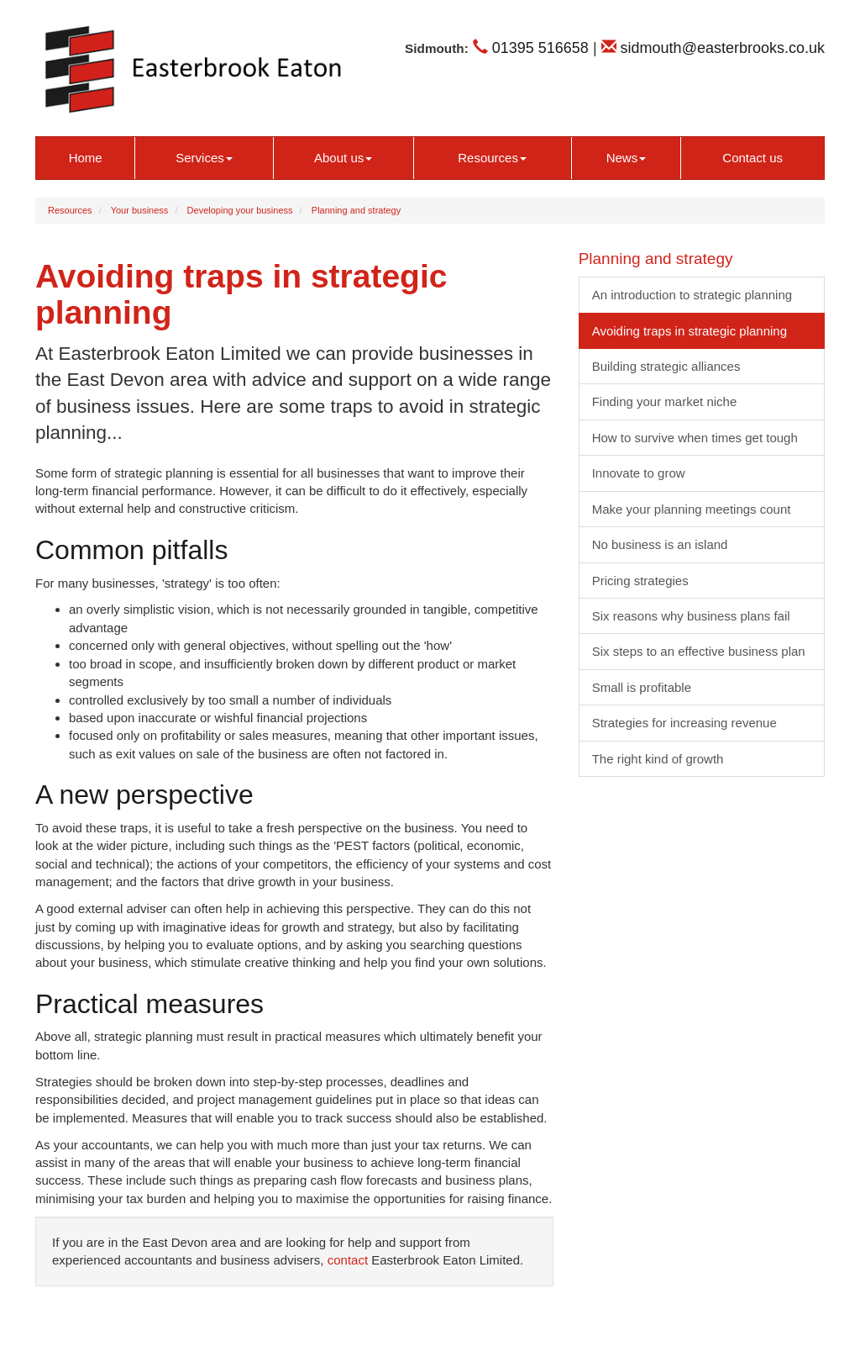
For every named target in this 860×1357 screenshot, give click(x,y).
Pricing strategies (640, 580)
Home (85, 157)
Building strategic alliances (666, 366)
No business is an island (660, 544)
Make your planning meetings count (691, 509)
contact (348, 1260)
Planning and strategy (356, 210)
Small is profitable (641, 687)
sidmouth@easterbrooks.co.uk (713, 48)
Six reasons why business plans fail (691, 616)
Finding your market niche (664, 401)
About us (343, 157)
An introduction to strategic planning (692, 295)
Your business (140, 210)
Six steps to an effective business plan (698, 651)
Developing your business (240, 210)
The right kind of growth (658, 759)
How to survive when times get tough (695, 437)
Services (204, 157)
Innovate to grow (638, 473)
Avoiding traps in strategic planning (689, 331)
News (626, 157)
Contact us (752, 157)
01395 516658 (531, 48)
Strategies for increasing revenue (684, 722)
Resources (492, 157)
